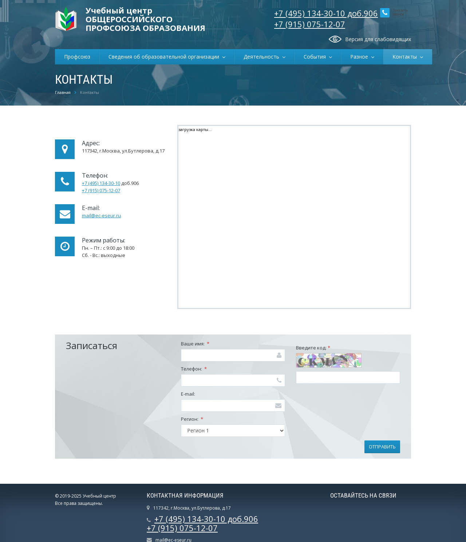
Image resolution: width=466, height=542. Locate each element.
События (316, 56)
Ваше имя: (195, 343)
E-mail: (188, 394)
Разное (360, 56)
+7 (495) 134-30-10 (101, 183)
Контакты (406, 56)
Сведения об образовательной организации (165, 56)
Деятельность (263, 56)
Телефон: (194, 368)
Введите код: (313, 347)
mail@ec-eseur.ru (101, 215)
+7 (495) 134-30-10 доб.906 (326, 13)
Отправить (382, 446)
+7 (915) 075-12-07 (309, 24)
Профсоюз (77, 56)
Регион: (192, 419)
